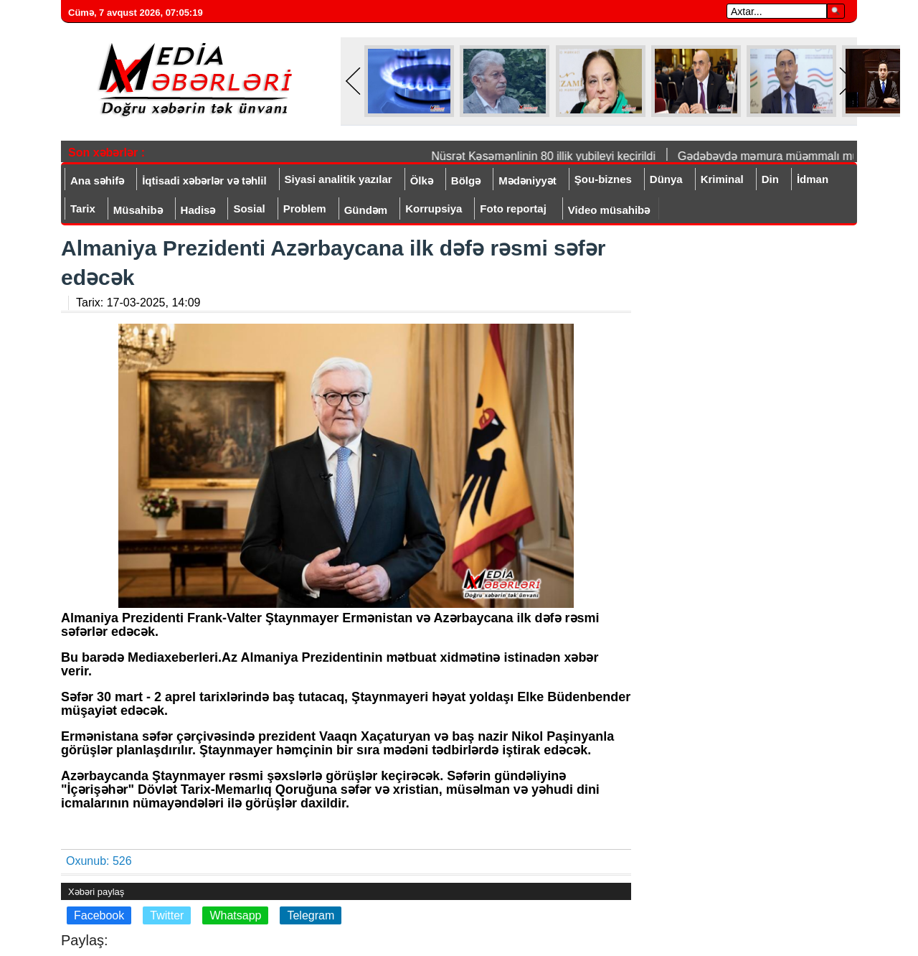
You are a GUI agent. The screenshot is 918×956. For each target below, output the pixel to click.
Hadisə (198, 210)
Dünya (666, 179)
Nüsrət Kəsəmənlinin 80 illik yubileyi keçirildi (548, 156)
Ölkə (421, 180)
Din (770, 179)
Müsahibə (138, 210)
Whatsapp (235, 915)
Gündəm (366, 210)
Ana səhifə (97, 180)
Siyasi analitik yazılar (338, 179)
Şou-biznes (603, 179)
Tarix (82, 208)
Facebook (99, 915)
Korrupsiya (433, 208)
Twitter (167, 915)
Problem (304, 208)
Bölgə (466, 180)
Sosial (249, 208)
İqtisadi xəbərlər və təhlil (204, 180)
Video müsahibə (609, 210)
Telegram (310, 915)
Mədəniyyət (527, 180)
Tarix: (138, 302)
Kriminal (722, 179)
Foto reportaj (513, 208)
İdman (812, 179)
